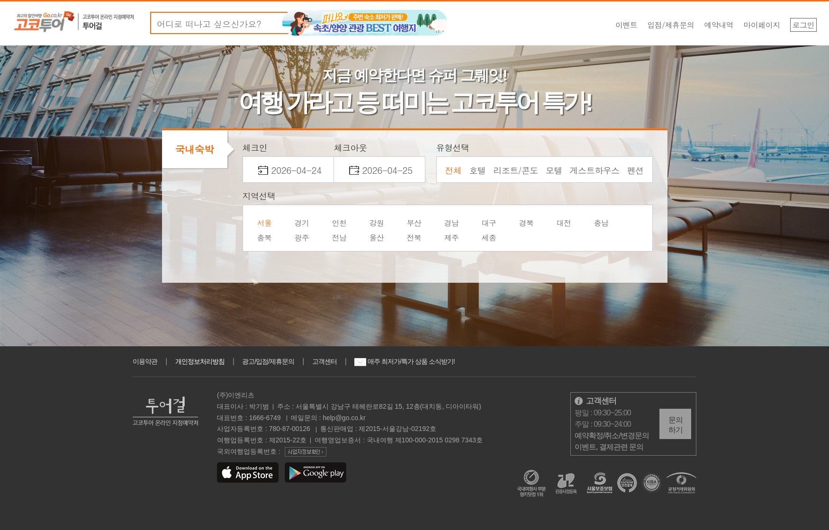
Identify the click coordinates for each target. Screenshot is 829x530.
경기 (302, 223)
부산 (414, 223)
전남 (339, 238)
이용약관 (145, 361)
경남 (451, 223)
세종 (489, 238)
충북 (264, 238)
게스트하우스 (595, 170)
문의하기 (675, 425)
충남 (601, 223)
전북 (414, 238)
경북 (526, 223)
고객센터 (324, 361)
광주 (302, 238)
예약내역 (718, 24)
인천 (339, 223)
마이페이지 (761, 24)
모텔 (554, 170)
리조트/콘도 (515, 170)
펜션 (635, 170)
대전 (564, 223)
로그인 (804, 24)
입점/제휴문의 (670, 24)
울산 (376, 238)
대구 (489, 223)
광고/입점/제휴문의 (268, 361)
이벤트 (626, 24)
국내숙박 (194, 149)
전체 (453, 170)
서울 (264, 223)
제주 (451, 238)
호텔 (477, 170)
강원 (376, 223)
